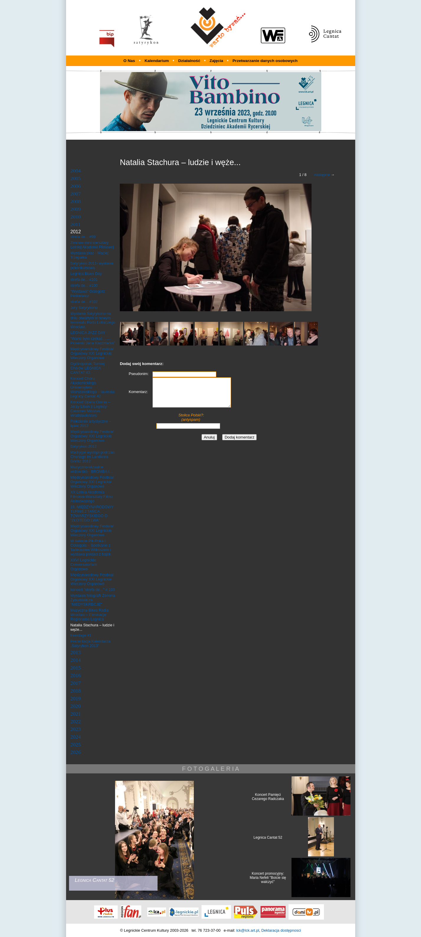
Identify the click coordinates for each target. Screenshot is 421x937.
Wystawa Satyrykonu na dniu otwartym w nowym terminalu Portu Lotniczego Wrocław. (93, 320)
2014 (76, 660)
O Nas (129, 60)
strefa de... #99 (83, 236)
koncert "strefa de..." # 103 (93, 589)
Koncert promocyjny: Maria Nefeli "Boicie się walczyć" (268, 877)
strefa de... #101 (84, 279)
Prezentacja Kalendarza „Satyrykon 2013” (91, 643)
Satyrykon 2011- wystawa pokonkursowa (92, 265)
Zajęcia (216, 60)
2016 (76, 675)
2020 (76, 706)
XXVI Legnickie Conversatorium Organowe (84, 564)
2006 (76, 186)
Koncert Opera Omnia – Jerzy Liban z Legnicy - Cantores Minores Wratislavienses (90, 409)
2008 (76, 201)
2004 (76, 171)
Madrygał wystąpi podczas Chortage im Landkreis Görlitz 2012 (93, 456)
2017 (76, 683)
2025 (76, 744)
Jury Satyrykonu (84, 307)
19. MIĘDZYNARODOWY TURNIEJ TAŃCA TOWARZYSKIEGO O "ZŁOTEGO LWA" (92, 513)
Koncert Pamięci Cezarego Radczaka (268, 797)
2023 (76, 729)
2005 (76, 178)
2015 (76, 668)
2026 (76, 752)
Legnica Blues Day (86, 273)
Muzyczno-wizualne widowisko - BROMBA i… (92, 469)
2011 (76, 224)
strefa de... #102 (84, 301)
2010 (76, 217)
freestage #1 (81, 635)
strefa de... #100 (84, 285)
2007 (76, 194)
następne (322, 174)
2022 (76, 721)
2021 (76, 714)
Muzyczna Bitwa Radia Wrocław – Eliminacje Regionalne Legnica (90, 614)
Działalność (190, 60)
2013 (76, 652)
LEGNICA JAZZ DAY (88, 332)
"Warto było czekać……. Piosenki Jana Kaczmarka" (93, 340)
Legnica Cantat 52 (267, 837)
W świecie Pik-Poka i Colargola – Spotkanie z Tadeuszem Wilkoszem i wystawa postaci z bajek (91, 547)
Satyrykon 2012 (84, 446)
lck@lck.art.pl (247, 930)
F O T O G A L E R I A (210, 768)
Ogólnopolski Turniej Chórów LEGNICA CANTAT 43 (88, 368)
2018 (76, 691)
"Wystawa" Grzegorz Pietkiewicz (88, 293)
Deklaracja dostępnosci (281, 930)
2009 (76, 209)
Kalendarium (157, 60)
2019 (76, 698)
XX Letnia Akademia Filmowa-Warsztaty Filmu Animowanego (92, 496)
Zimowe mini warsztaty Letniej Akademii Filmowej (92, 244)
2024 (76, 737)
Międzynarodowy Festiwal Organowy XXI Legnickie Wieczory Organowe (92, 353)
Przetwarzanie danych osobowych (265, 60)
